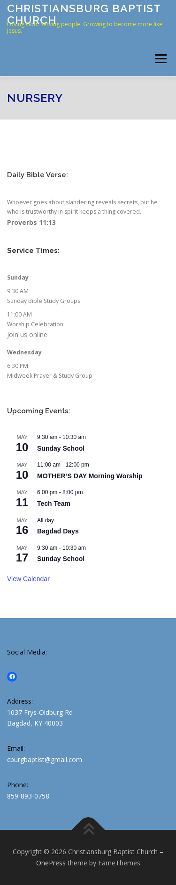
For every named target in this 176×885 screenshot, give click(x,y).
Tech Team (53, 503)
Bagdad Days (58, 531)
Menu (160, 59)
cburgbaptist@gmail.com (44, 759)
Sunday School (60, 448)
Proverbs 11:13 (31, 222)
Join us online (27, 334)
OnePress (51, 862)
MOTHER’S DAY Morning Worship (90, 476)
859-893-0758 (28, 795)
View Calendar (28, 579)
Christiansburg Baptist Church (84, 13)
